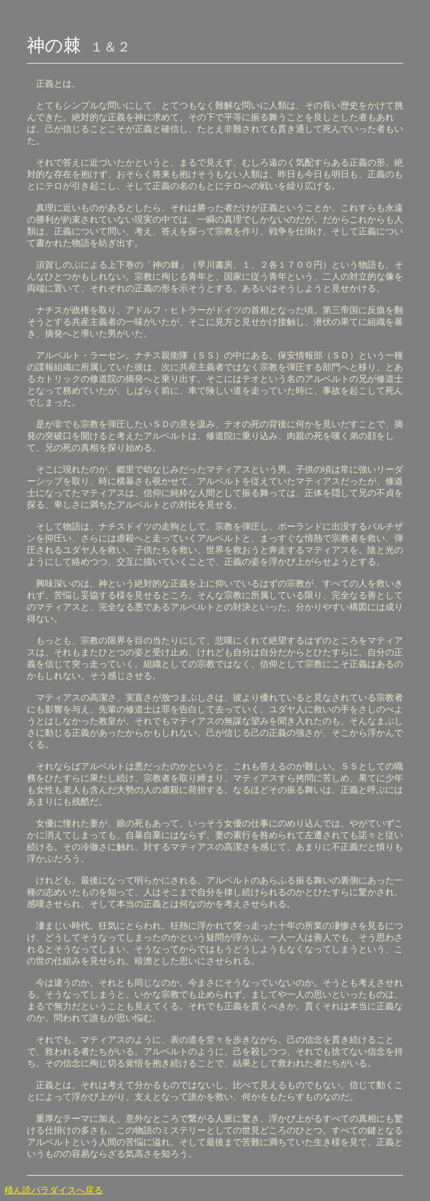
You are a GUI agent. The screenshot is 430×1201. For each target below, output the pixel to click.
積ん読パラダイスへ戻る (53, 1190)
